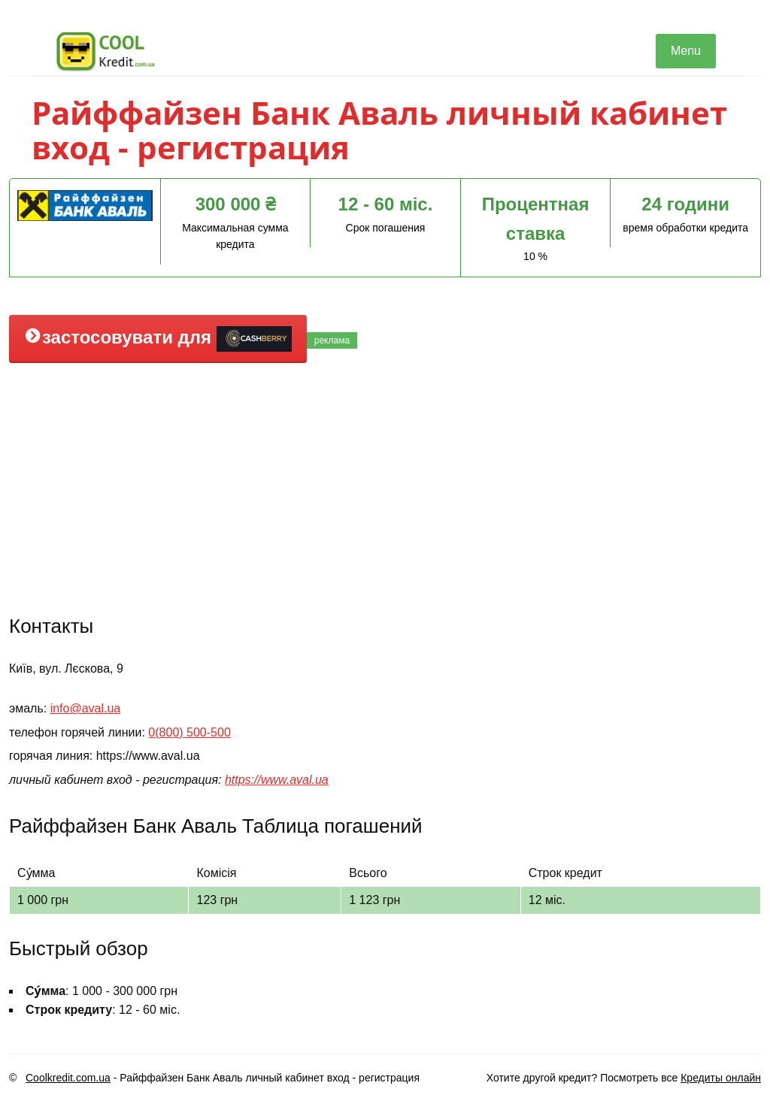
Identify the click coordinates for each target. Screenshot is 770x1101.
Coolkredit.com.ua (68, 1078)
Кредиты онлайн (721, 1078)
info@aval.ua (85, 708)
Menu (686, 50)
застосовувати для (158, 339)
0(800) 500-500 (189, 732)
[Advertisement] (385, 487)
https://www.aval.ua (277, 779)
